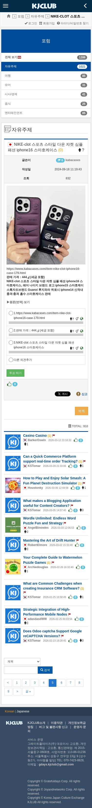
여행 (8, 75)
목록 (81, 411)
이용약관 (57, 723)
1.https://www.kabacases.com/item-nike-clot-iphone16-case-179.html (40, 313)
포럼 (21, 16)
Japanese (23, 711)
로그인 (31, 23)
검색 (45, 670)
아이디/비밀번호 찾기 (73, 23)
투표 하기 (15, 373)
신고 (84, 394)
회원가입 (47, 23)
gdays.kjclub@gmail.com (56, 764)
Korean (9, 711)
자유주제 (37, 16)
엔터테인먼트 (13, 113)
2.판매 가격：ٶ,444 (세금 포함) (31, 330)
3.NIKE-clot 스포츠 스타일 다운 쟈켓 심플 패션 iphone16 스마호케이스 (41, 342)
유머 (8, 85)
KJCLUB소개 (36, 723)
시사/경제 (11, 94)
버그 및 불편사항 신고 (53, 727)
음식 (8, 103)
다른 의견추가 (20, 360)
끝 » (28, 691)
